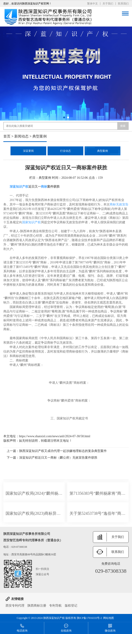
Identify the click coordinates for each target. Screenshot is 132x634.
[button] (64, 117)
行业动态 (65, 150)
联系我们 (123, 3)
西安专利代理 (15, 605)
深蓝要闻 (28, 150)
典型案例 (39, 136)
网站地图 (108, 618)
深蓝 (13, 186)
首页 (6, 136)
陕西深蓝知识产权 (54, 618)
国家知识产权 (31, 222)
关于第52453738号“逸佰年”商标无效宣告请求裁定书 (97, 513)
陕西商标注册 (36, 605)
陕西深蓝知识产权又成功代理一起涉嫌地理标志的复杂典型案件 (63, 451)
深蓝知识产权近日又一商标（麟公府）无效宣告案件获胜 (58, 457)
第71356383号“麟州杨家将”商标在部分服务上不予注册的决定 (97, 493)
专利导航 (55, 605)
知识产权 (22, 186)
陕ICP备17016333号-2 (89, 618)
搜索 (123, 125)
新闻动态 (21, 136)
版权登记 (71, 605)
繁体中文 (92, 3)
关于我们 (108, 3)
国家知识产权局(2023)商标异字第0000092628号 (34, 513)
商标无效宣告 (119, 204)
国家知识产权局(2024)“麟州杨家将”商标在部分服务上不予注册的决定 (34, 493)
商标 (44, 186)
